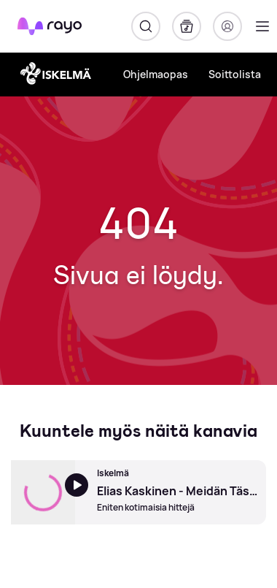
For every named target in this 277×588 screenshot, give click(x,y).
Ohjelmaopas (155, 74)
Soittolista (234, 74)
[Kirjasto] (186, 26)
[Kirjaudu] (227, 26)
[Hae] (145, 26)
